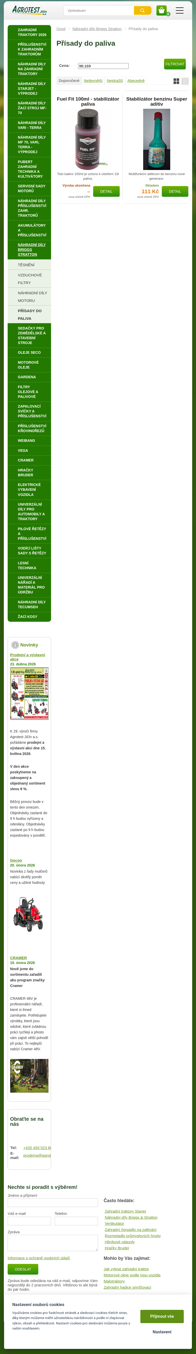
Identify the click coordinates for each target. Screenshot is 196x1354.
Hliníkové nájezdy (120, 1242)
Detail (106, 191)
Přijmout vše (162, 1316)
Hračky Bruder (117, 1248)
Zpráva (14, 1232)
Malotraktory (114, 1281)
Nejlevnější (93, 80)
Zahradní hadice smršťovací (127, 1287)
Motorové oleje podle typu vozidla (132, 1275)
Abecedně (136, 80)
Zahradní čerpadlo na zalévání (130, 1229)
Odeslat (23, 1269)
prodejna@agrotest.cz (42, 1155)
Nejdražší (115, 80)
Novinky (29, 645)
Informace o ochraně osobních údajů (39, 1258)
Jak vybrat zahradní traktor (126, 1269)
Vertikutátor (114, 1223)
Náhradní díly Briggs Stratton (97, 29)
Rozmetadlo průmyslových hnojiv (133, 1236)
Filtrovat (174, 64)
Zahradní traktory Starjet (125, 1211)
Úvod (60, 29)
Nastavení (162, 1331)
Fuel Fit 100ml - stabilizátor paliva (88, 101)
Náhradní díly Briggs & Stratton (131, 1217)
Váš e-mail (17, 1213)
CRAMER (18, 958)
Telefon (61, 1213)
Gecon (16, 860)
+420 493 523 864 (38, 1147)
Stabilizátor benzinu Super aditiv (156, 101)
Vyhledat (142, 10)
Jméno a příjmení (22, 1195)
